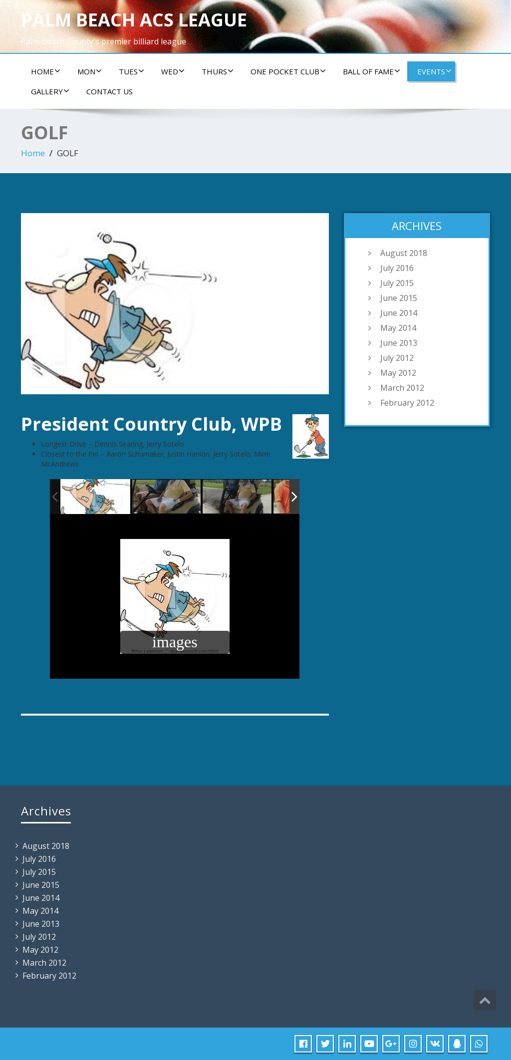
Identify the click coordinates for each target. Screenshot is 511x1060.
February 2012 (407, 403)
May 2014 (398, 328)
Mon (89, 71)
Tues (131, 71)
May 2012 (398, 373)
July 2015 (397, 283)
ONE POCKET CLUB (288, 71)
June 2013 (398, 343)
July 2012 (397, 358)
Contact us (109, 91)
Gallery (50, 91)
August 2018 (403, 253)
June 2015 (398, 298)
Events (434, 71)
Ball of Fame (371, 71)
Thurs (218, 71)
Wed (173, 71)
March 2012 (402, 388)
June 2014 (398, 313)
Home (45, 71)
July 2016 (397, 268)
